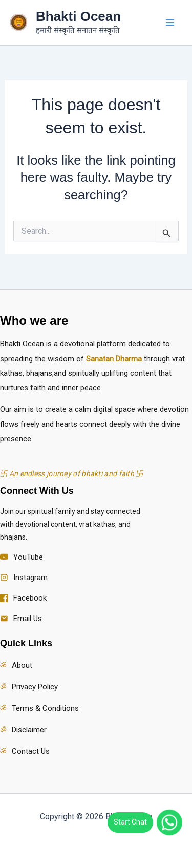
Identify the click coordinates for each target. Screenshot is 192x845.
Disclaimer (29, 729)
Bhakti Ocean (78, 16)
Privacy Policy (35, 686)
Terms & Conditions (45, 708)
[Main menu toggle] (170, 22)
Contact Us (31, 751)
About (22, 665)
